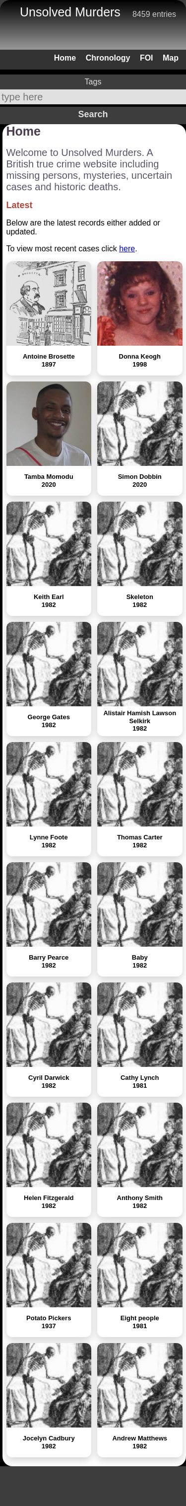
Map (171, 58)
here (127, 248)
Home (65, 58)
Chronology (108, 58)
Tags (93, 81)
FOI (146, 58)
